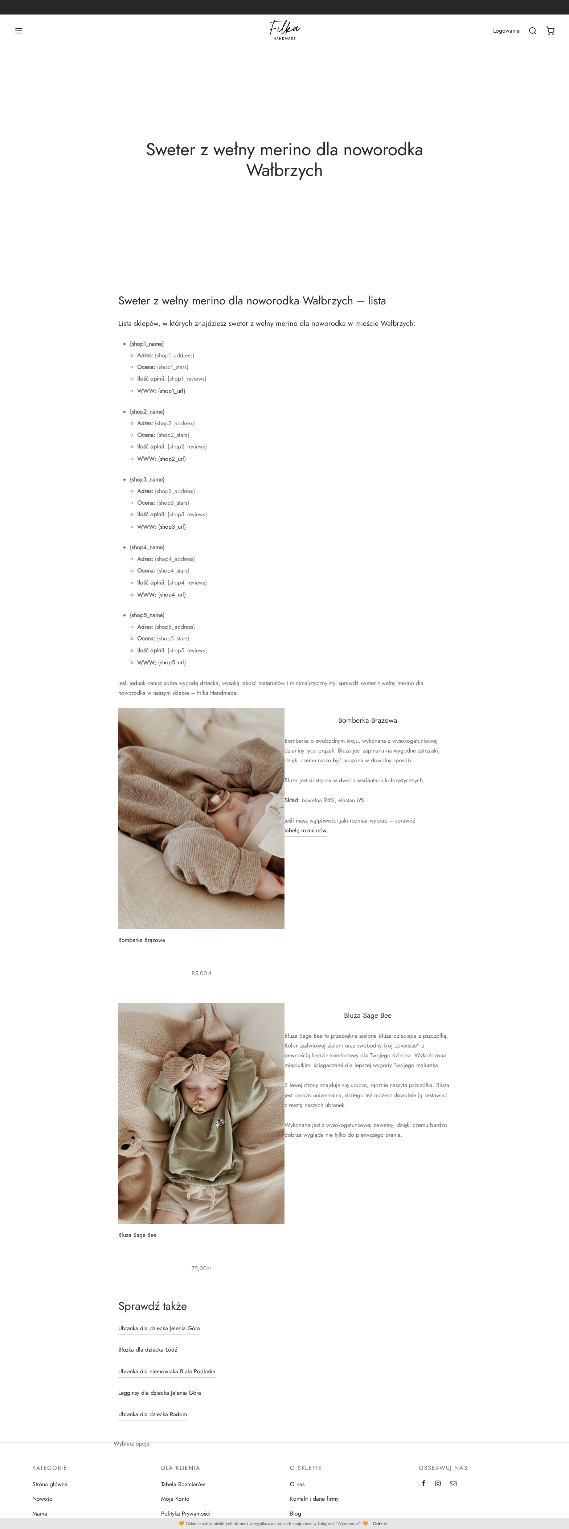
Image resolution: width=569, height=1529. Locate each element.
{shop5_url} (172, 662)
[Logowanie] (506, 31)
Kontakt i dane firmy (314, 1499)
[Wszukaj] (532, 30)
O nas (297, 1484)
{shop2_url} (172, 459)
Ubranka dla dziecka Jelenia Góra (159, 1328)
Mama (39, 1513)
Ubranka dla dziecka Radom (152, 1414)
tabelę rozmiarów (305, 830)
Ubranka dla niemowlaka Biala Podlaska (167, 1371)
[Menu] (19, 30)
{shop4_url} (172, 594)
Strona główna (49, 1484)
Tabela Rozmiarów (183, 1484)
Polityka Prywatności (185, 1513)
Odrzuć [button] (380, 1523)
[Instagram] (437, 1484)
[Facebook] (424, 1484)
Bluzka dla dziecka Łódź (147, 1349)
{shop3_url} (172, 526)
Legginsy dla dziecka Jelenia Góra (159, 1393)
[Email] (453, 1484)
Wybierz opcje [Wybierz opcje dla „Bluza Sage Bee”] (132, 1443)
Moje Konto (175, 1499)
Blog (295, 1513)
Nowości (43, 1499)
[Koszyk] (550, 30)
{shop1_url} (171, 391)
